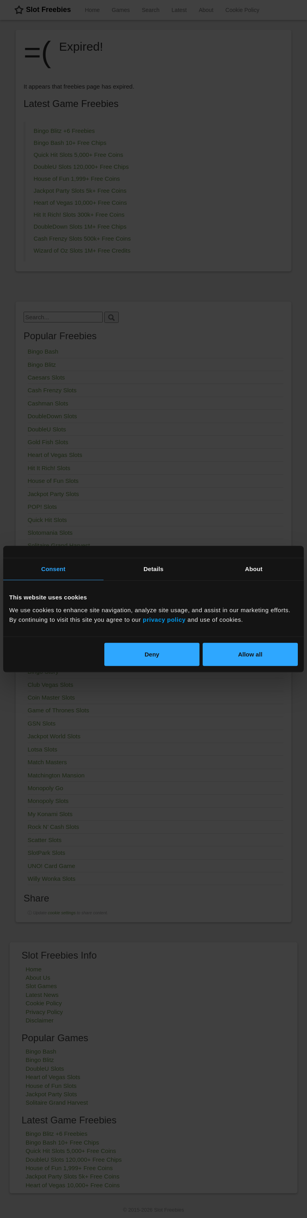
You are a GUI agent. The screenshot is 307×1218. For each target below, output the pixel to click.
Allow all (250, 654)
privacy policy (164, 619)
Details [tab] (153, 569)
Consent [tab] (53, 569)
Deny (152, 654)
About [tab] (254, 569)
